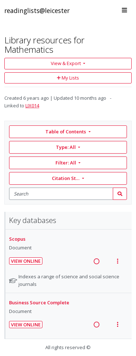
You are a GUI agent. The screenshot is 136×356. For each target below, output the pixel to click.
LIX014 (32, 105)
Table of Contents (66, 131)
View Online (26, 261)
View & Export (66, 63)
